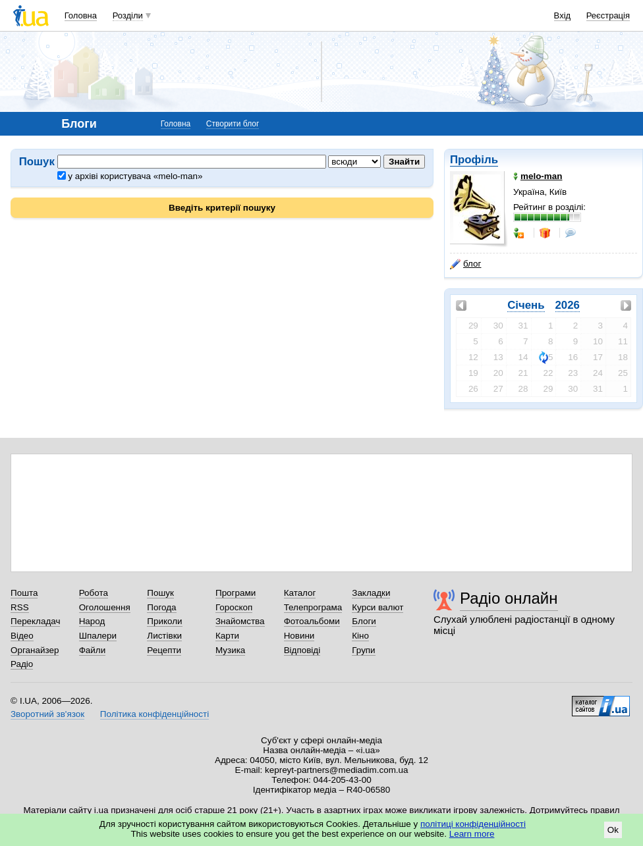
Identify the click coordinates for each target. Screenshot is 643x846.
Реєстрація (608, 15)
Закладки (371, 593)
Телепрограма (313, 607)
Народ (92, 621)
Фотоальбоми (312, 621)
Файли (92, 650)
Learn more (472, 834)
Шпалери (98, 636)
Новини (299, 636)
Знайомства (240, 621)
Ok (613, 830)
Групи (363, 650)
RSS (20, 607)
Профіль (474, 159)
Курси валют (377, 607)
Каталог (300, 593)
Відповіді (302, 650)
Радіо (22, 664)
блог (465, 264)
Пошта (24, 593)
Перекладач (35, 621)
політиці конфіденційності (473, 824)
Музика (230, 650)
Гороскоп (233, 607)
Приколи (164, 621)
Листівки (164, 636)
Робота (93, 593)
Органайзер (35, 650)
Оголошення (104, 607)
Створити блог (233, 123)
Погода (161, 607)
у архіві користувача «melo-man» (130, 176)
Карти (227, 636)
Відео (22, 636)
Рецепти (164, 650)
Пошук (160, 593)
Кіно (360, 636)
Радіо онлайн (509, 598)
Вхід (562, 15)
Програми (235, 593)
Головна (81, 15)
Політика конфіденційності (154, 714)
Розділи (128, 15)
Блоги (364, 621)
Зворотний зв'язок (47, 714)
